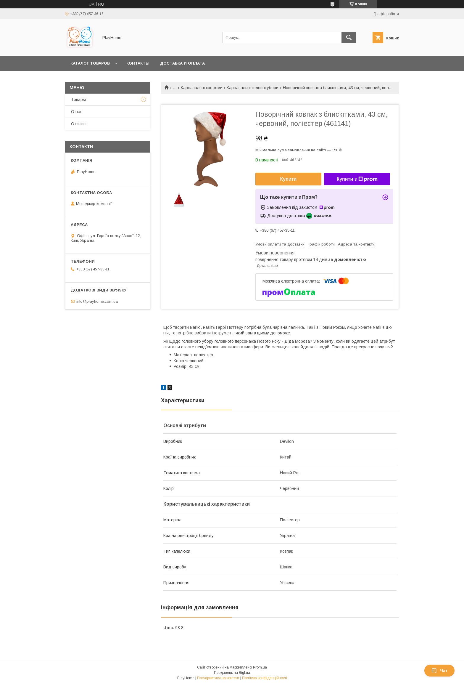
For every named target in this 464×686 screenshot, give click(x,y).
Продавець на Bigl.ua (232, 673)
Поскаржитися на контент (218, 678)
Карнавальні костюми (202, 87)
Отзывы (78, 123)
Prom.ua (260, 667)
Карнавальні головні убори (252, 87)
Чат (439, 670)
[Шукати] (348, 37)
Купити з (356, 179)
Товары (78, 99)
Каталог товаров (90, 63)
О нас (76, 111)
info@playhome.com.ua (97, 301)
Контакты (137, 63)
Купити (288, 179)
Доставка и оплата (182, 63)
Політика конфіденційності (264, 678)
